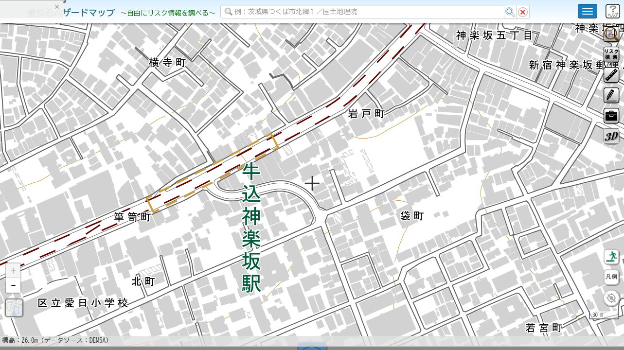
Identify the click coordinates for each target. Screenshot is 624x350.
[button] (13, 296)
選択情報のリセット (102, 191)
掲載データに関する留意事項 (53, 165)
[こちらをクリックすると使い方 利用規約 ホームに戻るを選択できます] (587, 11)
